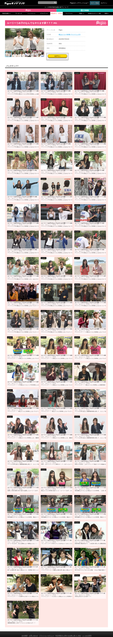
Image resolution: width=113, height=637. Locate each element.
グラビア (44, 13)
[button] (42, 30)
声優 (81, 13)
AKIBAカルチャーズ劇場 (94, 13)
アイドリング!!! (75, 34)
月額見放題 (6, 13)
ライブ (69, 13)
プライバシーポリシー (46, 633)
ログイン (99, 31)
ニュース (31, 13)
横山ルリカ (62, 34)
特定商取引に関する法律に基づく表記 (68, 633)
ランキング (18, 13)
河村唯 (68, 34)
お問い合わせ (33, 633)
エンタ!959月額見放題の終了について (56, 7)
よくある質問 (86, 633)
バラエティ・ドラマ (56, 13)
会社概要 (25, 633)
